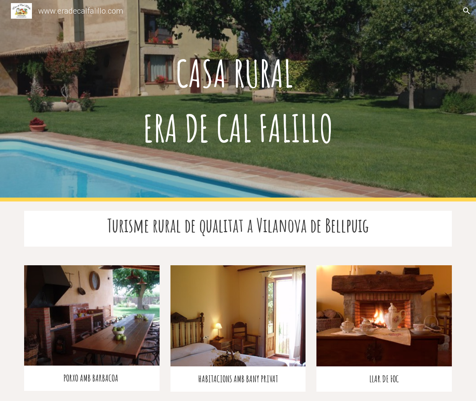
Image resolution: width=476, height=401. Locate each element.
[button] (466, 11)
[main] (238, 101)
